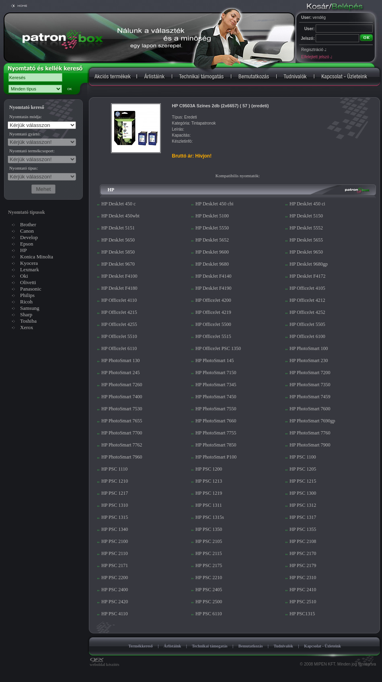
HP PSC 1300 (303, 493)
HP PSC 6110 (208, 613)
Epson (26, 244)
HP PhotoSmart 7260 (121, 384)
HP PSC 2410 (303, 589)
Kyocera (29, 263)
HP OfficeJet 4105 (307, 288)
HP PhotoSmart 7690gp (312, 421)
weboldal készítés (104, 663)
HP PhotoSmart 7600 (310, 409)
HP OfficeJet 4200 (213, 300)
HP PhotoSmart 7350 (310, 384)
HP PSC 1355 (303, 529)
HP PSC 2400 (114, 589)
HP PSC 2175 (208, 565)
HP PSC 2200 (114, 577)
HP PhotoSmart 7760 (310, 433)
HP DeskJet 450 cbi (214, 204)
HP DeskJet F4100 (119, 276)
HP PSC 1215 (303, 481)
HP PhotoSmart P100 (215, 457)
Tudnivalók (283, 646)
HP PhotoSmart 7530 (121, 409)
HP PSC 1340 (114, 529)
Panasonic (30, 289)
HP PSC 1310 (114, 505)
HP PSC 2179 (303, 565)
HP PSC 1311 (208, 505)
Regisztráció (313, 49)
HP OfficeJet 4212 (307, 300)
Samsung (29, 308)
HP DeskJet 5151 (118, 228)
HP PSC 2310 (303, 577)
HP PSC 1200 (208, 469)
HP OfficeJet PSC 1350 (218, 348)
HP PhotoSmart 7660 (215, 421)
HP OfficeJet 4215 (119, 312)
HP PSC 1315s (209, 517)
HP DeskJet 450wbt (120, 216)
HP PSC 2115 (208, 553)
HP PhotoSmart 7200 (310, 372)
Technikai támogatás (209, 646)
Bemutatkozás (250, 646)
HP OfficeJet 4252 (307, 312)
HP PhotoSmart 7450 (215, 396)
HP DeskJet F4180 (119, 288)
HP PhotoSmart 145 (214, 360)
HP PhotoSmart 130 (120, 360)
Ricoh (26, 302)
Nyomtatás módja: (25, 116)
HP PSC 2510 (303, 601)
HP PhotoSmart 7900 (310, 445)
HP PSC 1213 (208, 481)
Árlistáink (172, 646)
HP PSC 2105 (208, 541)
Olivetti (28, 282)
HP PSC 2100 (114, 541)
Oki (24, 276)
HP (23, 250)
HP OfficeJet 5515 (213, 336)
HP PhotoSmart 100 (309, 348)
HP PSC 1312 (303, 505)
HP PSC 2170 (303, 553)
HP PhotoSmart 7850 (215, 445)
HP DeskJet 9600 (212, 252)
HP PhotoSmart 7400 (121, 396)
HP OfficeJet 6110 (119, 348)
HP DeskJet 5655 (306, 240)
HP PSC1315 (302, 613)
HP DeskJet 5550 (212, 228)
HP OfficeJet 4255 (119, 324)
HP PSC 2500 (208, 601)
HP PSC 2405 (208, 589)
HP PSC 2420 (114, 601)
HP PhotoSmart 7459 (310, 396)
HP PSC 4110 (114, 613)
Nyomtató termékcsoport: (32, 150)
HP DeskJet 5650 (118, 240)
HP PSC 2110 (114, 553)
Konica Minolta (36, 257)
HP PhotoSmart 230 (309, 360)
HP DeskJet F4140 (213, 276)
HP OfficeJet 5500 (213, 324)
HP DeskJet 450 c (118, 204)
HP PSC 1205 (303, 469)
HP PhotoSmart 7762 (121, 445)
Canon (27, 231)
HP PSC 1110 (114, 469)
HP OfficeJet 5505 (307, 324)
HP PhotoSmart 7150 (215, 372)
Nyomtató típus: (23, 168)
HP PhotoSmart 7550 (215, 409)
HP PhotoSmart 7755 (215, 433)
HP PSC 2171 (114, 565)
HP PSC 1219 (208, 493)
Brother (28, 224)
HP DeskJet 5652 (212, 240)
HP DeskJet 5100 (212, 216)
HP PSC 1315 (114, 517)
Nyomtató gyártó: (25, 133)
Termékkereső (140, 646)
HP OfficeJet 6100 (307, 336)
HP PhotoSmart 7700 (121, 433)
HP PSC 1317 (303, 517)
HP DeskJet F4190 (213, 288)
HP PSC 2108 (303, 541)
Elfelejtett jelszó (316, 57)
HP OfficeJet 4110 (119, 300)
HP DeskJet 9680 (212, 264)
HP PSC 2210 (208, 577)
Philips (27, 295)
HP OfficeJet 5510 (119, 336)
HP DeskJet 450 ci (307, 204)
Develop (29, 237)
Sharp (26, 314)
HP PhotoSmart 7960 (121, 457)
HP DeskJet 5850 (118, 252)
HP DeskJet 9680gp (309, 264)
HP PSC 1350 (208, 529)
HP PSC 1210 (114, 481)
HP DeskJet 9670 (118, 264)
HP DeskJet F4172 (308, 276)
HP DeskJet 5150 (306, 216)
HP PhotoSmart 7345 (215, 384)
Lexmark (29, 269)
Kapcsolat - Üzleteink (322, 646)
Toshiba (28, 321)
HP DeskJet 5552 (306, 228)
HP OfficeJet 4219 (213, 312)
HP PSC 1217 (114, 493)
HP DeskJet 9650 (306, 252)
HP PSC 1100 (303, 457)
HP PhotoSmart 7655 (121, 421)
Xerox (26, 327)
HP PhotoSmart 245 (120, 372)
